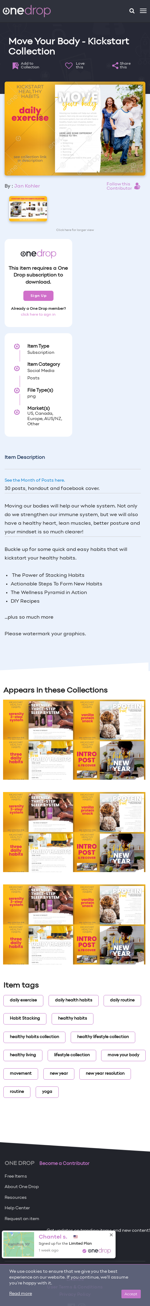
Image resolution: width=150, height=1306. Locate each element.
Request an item (22, 1219)
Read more (20, 1294)
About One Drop (22, 1187)
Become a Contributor (64, 1164)
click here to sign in (38, 315)
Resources (16, 1198)
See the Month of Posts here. (35, 481)
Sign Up (38, 295)
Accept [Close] (131, 1294)
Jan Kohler (27, 186)
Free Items (16, 1177)
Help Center (17, 1208)
